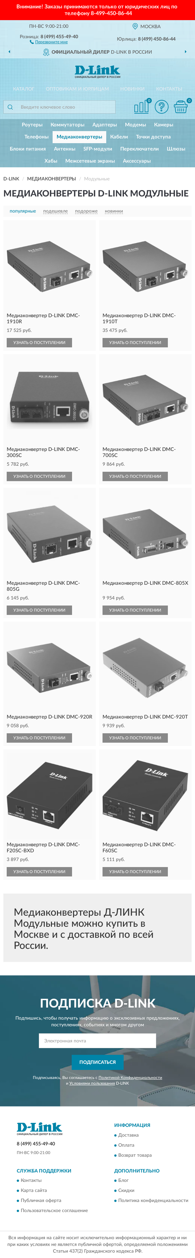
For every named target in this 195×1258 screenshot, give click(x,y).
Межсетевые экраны (90, 161)
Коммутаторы (67, 124)
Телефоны (36, 136)
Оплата (126, 1145)
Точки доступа (153, 136)
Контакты (169, 89)
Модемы (135, 124)
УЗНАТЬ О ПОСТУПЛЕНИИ (39, 343)
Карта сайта (34, 1191)
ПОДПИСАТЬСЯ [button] (97, 1062)
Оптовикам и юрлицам (77, 89)
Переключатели (139, 149)
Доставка (128, 1135)
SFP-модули (97, 149)
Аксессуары (137, 161)
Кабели (119, 136)
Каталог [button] (24, 89)
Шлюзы (176, 149)
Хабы (51, 161)
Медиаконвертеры (79, 136)
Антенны (64, 149)
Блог (123, 1181)
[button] (49, 42)
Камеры (163, 124)
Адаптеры (104, 124)
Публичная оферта (41, 1201)
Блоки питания (28, 149)
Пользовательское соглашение (54, 1211)
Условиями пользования (92, 1083)
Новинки (132, 89)
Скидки (126, 1191)
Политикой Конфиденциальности (130, 1078)
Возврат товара (135, 1155)
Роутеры (32, 124)
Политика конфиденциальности (153, 1201)
